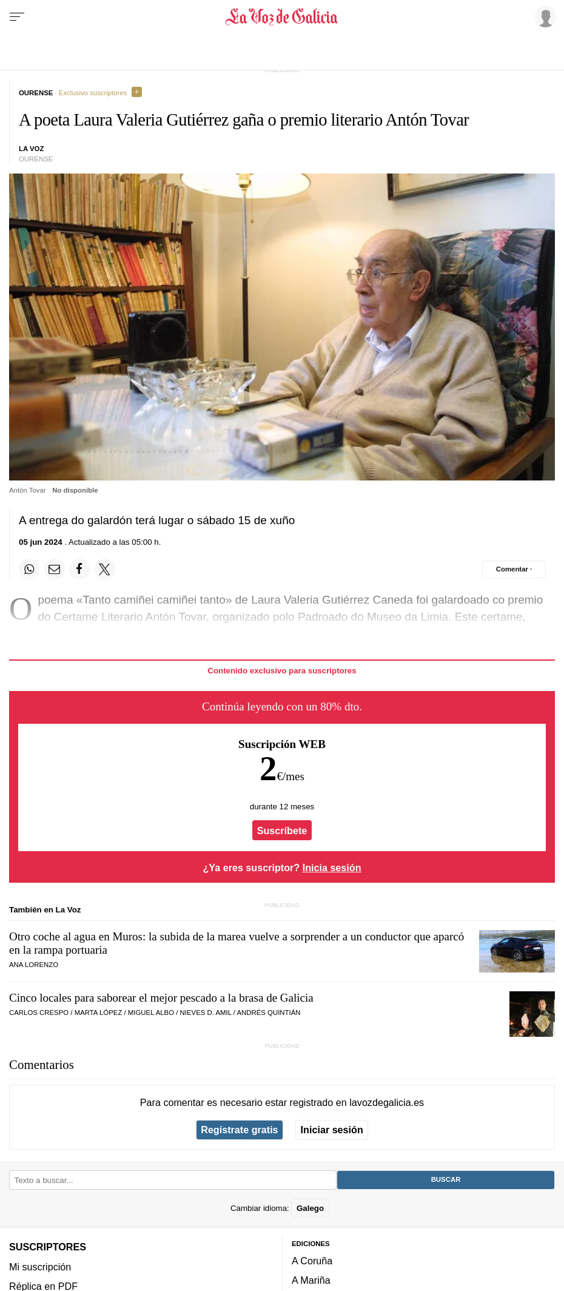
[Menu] (17, 17)
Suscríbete (282, 830)
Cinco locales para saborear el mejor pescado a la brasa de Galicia (161, 997)
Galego (310, 1207)
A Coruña (312, 1260)
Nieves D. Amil (206, 1012)
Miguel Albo (151, 1012)
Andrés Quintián (268, 1012)
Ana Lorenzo (33, 964)
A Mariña (311, 1280)
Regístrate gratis (239, 1129)
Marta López (99, 1012)
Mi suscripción (40, 1266)
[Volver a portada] (282, 17)
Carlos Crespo (39, 1012)
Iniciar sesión (332, 1129)
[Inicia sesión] (543, 16)
